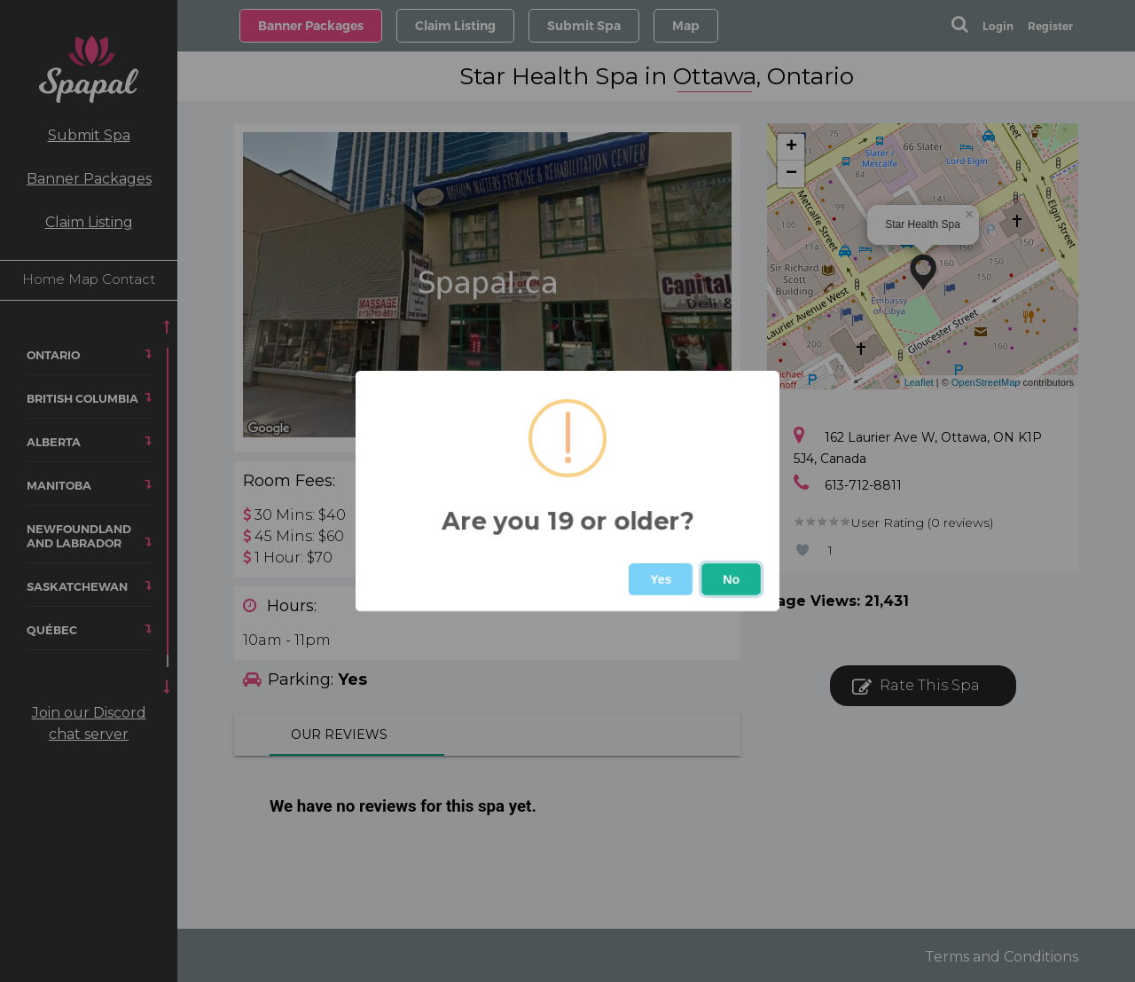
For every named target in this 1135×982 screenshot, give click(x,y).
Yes (660, 579)
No (731, 579)
